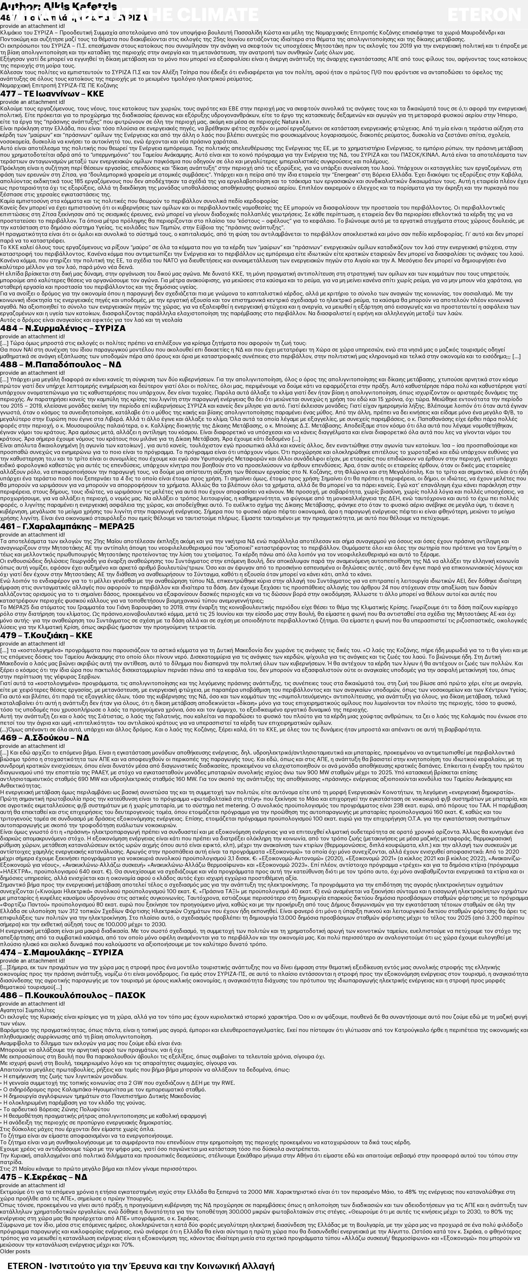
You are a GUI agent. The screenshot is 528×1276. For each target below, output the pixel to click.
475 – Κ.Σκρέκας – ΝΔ (44, 1177)
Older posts (15, 1251)
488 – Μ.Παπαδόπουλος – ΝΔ (61, 365)
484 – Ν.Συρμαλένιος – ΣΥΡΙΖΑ (63, 328)
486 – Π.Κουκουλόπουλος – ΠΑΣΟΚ (73, 996)
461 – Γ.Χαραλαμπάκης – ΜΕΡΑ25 (67, 527)
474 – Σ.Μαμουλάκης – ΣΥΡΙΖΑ (62, 953)
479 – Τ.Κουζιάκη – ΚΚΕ (46, 636)
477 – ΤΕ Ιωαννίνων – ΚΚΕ (52, 94)
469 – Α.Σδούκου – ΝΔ (44, 738)
